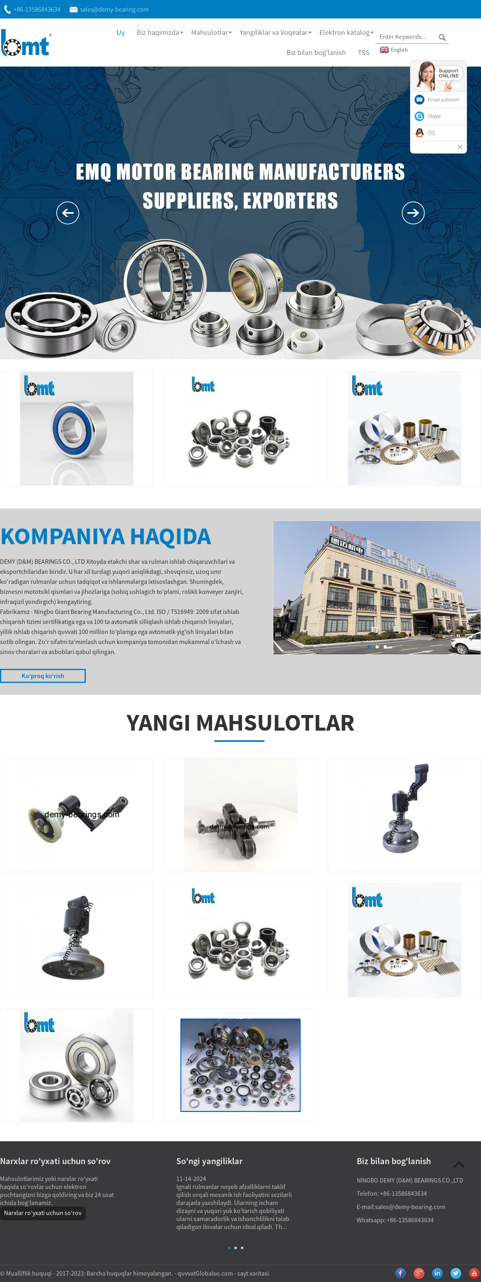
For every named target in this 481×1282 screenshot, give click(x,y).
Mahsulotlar (209, 32)
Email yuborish (443, 100)
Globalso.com (214, 1273)
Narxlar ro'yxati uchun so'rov (42, 1213)
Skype (434, 116)
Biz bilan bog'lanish (316, 52)
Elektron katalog (344, 32)
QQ (431, 133)
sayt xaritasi (253, 1273)
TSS (364, 52)
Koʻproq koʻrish (43, 676)
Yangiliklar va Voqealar (273, 32)
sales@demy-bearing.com (410, 1207)
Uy (121, 32)
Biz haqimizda (158, 32)
